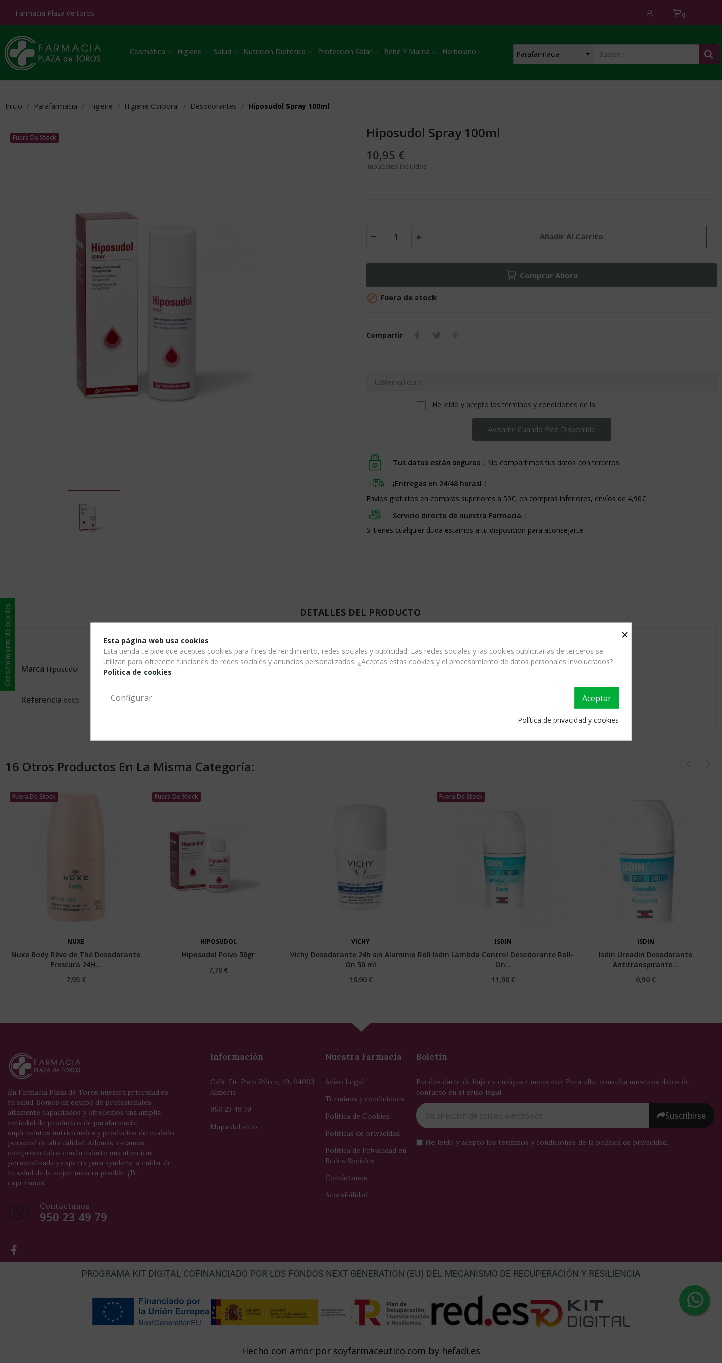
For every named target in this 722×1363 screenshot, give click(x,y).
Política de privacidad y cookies (568, 720)
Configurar (131, 697)
